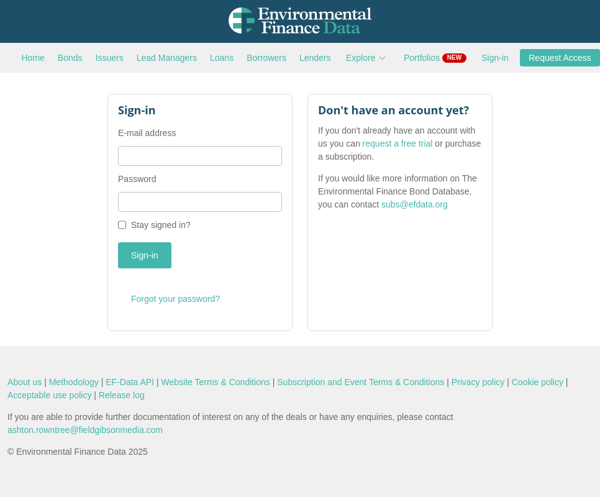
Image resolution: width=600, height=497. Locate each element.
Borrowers (266, 58)
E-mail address (147, 133)
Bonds (70, 58)
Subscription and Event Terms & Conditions (360, 382)
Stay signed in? (161, 225)
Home (33, 58)
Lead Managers (167, 58)
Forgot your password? (175, 299)
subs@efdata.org (414, 204)
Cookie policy (537, 382)
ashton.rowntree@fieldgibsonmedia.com (85, 430)
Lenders (315, 58)
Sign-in (495, 58)
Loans (222, 58)
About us (24, 382)
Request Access (560, 58)
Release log (122, 395)
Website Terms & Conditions (215, 382)
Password (137, 179)
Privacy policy (478, 382)
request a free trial (398, 143)
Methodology (74, 382)
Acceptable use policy (49, 395)
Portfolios (435, 58)
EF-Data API (130, 382)
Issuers (110, 58)
